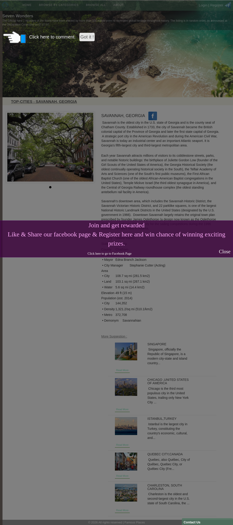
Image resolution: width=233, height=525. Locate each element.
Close (224, 251)
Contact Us (192, 522)
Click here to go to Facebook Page (110, 253)
